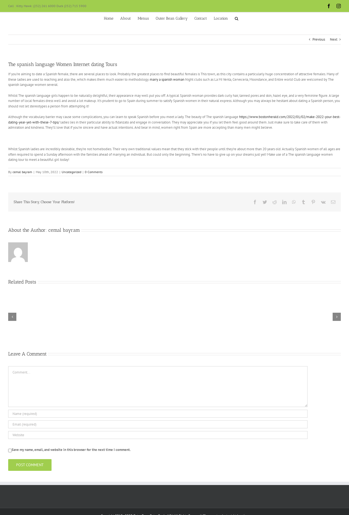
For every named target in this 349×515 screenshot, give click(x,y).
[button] (236, 18)
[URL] (158, 435)
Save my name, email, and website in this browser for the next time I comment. (71, 449)
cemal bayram (22, 172)
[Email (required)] (158, 424)
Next (333, 39)
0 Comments (94, 172)
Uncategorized (71, 172)
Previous (318, 39)
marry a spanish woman (167, 79)
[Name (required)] (158, 414)
